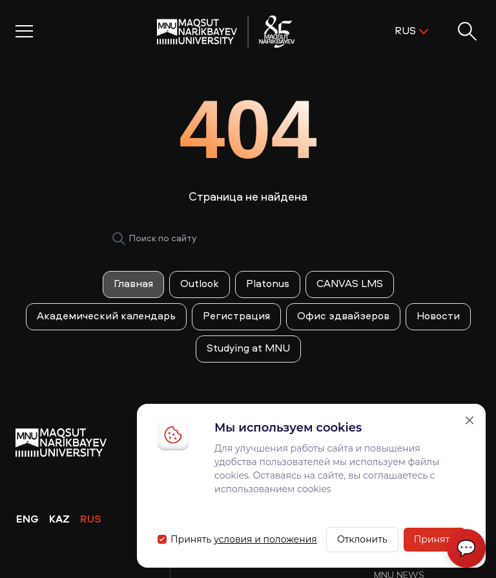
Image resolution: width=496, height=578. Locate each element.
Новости (438, 317)
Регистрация (236, 317)
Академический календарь (106, 317)
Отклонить (362, 539)
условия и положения (265, 539)
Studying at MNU (248, 349)
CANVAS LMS (349, 284)
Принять (434, 539)
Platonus (267, 284)
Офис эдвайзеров (343, 317)
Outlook (199, 284)
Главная (133, 284)
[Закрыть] (469, 420)
